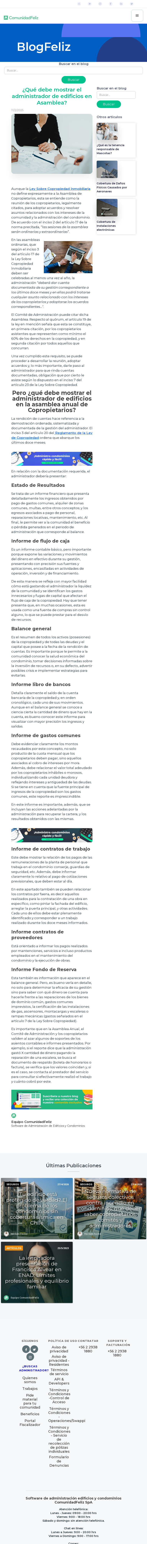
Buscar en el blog (73, 64)
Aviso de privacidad (59, 1349)
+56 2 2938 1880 (88, 1349)
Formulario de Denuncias (59, 1461)
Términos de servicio (59, 1372)
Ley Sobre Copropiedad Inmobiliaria (59, 189)
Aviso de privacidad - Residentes (59, 1361)
